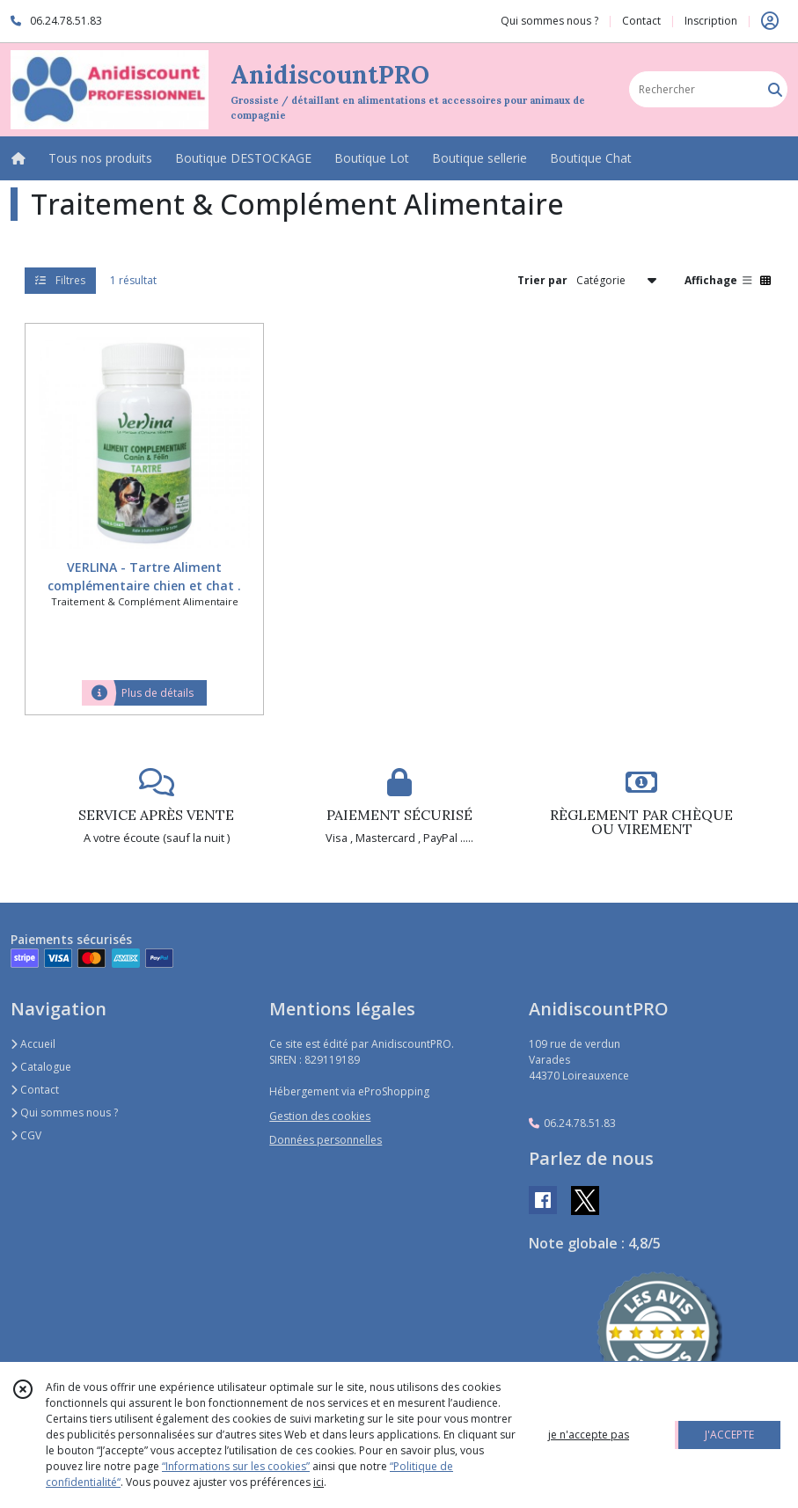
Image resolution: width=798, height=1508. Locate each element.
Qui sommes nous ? (64, 1112)
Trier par (542, 280)
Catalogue (41, 1066)
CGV (26, 1135)
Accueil (33, 1043)
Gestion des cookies (319, 1116)
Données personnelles (325, 1139)
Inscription (711, 20)
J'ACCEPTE (729, 1434)
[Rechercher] (775, 89)
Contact (641, 20)
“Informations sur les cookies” (236, 1466)
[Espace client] (770, 21)
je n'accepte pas (588, 1434)
